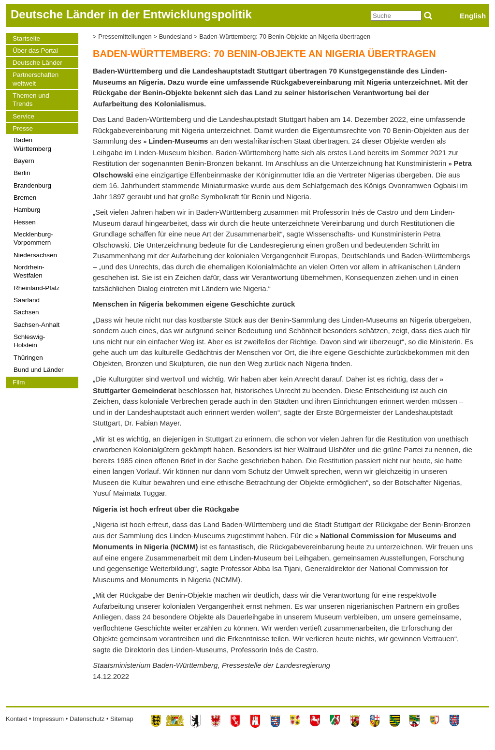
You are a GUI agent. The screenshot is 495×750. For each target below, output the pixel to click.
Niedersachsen (35, 255)
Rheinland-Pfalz (36, 288)
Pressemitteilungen (125, 36)
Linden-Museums (178, 141)
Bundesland (175, 36)
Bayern (24, 160)
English (473, 16)
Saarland (27, 300)
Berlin (22, 172)
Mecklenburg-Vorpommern (33, 238)
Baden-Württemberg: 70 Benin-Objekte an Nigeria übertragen (284, 36)
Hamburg (27, 209)
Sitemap (121, 718)
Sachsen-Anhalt (36, 324)
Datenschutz (87, 718)
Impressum (48, 718)
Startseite (26, 38)
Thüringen (28, 357)
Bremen (25, 197)
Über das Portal (35, 50)
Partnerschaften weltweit (35, 79)
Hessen (25, 222)
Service (23, 116)
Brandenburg (32, 185)
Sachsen (26, 312)
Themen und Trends (31, 99)
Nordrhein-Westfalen (29, 271)
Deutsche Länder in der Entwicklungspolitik (131, 14)
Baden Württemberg (32, 144)
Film (19, 382)
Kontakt (16, 718)
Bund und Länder (39, 369)
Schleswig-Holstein (29, 341)
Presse (23, 128)
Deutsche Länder (37, 62)
